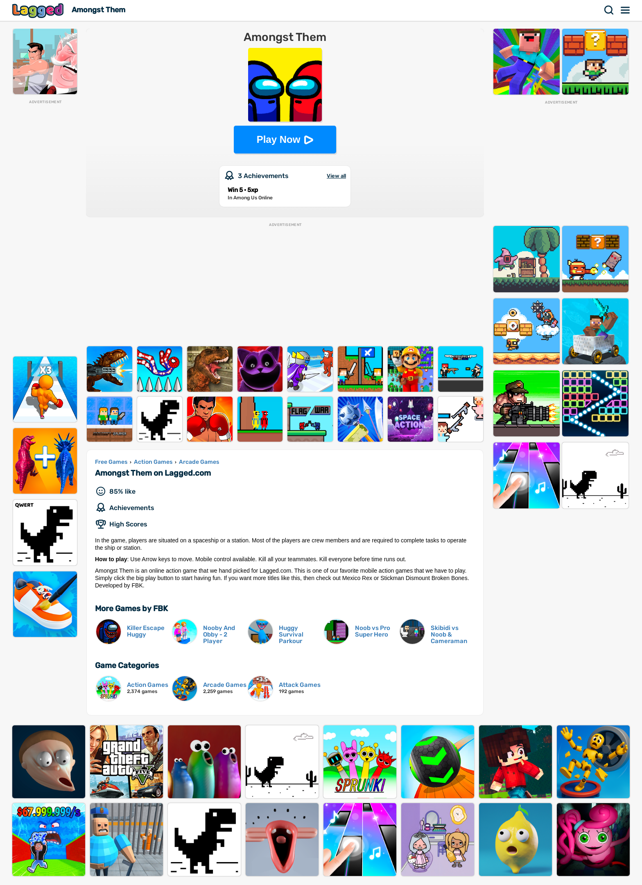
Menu (625, 10)
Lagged (39, 10)
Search (609, 10)
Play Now (279, 139)
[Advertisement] (45, 227)
